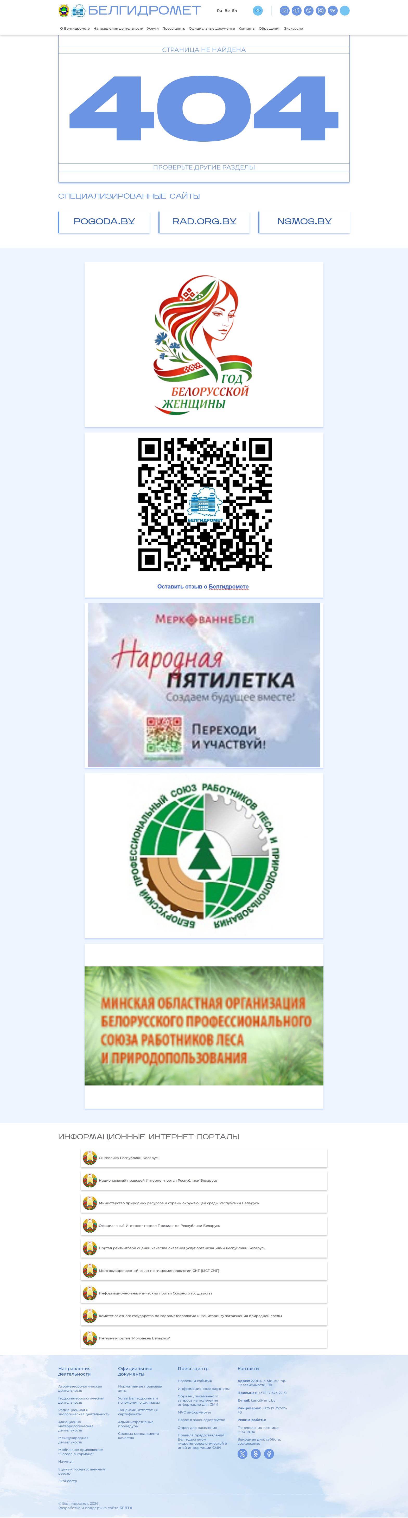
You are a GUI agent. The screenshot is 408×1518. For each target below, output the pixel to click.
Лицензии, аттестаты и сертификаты (138, 1413)
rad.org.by (204, 222)
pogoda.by (104, 222)
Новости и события (195, 1381)
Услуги (166, 28)
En (234, 10)
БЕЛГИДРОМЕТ (144, 11)
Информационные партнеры (204, 1389)
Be (227, 10)
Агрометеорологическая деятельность (80, 1389)
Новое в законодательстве (201, 1420)
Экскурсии (326, 28)
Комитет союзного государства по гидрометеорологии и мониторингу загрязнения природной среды (182, 1316)
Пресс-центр (189, 28)
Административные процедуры (136, 1424)
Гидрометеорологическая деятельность (81, 1401)
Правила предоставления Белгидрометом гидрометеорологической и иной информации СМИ (202, 1442)
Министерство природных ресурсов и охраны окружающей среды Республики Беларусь (171, 1204)
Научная (66, 1462)
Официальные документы (233, 28)
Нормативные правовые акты (140, 1389)
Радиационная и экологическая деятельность (83, 1413)
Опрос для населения (197, 1428)
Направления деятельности (126, 28)
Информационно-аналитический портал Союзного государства (148, 1294)
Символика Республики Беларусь (121, 1158)
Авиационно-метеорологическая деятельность (75, 1426)
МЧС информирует (194, 1413)
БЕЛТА (125, 1508)
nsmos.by (304, 222)
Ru (219, 10)
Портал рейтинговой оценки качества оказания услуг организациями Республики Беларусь (174, 1249)
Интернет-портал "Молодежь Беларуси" (126, 1339)
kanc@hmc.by (263, 1401)
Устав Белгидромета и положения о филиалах (139, 1401)
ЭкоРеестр (67, 1481)
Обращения (299, 28)
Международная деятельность (73, 1440)
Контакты (273, 28)
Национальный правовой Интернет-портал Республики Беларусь (150, 1181)
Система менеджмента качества (138, 1436)
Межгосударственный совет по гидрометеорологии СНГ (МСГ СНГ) (151, 1271)
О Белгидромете (77, 28)
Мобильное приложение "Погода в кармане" (80, 1452)
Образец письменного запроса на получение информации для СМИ (198, 1401)
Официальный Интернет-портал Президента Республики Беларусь (151, 1226)
